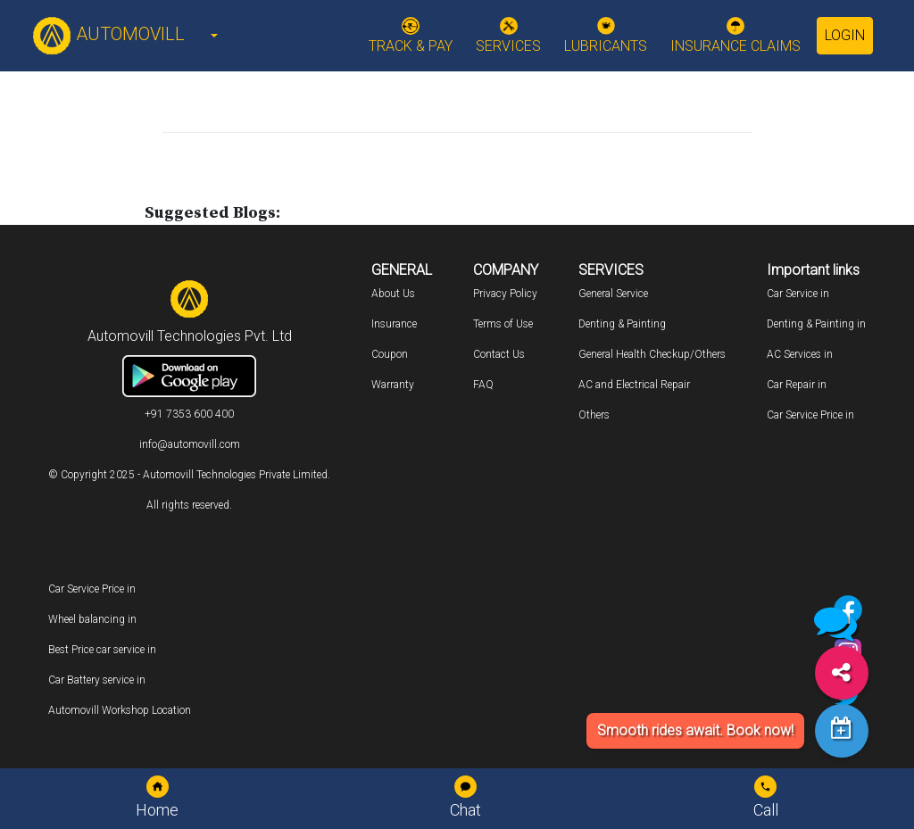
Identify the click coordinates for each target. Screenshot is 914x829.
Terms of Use (503, 324)
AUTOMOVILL (108, 34)
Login (845, 35)
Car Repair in (797, 384)
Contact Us (499, 354)
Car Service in (798, 293)
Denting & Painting (622, 324)
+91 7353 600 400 (189, 414)
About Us (393, 293)
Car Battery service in (96, 680)
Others (594, 415)
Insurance (394, 324)
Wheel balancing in (92, 619)
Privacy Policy (505, 293)
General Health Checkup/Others (652, 354)
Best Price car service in (102, 649)
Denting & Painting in (816, 324)
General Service (613, 293)
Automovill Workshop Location (119, 710)
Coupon (389, 354)
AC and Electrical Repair (634, 384)
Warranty (392, 384)
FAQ (483, 384)
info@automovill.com (189, 444)
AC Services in (800, 354)
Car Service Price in (810, 415)
